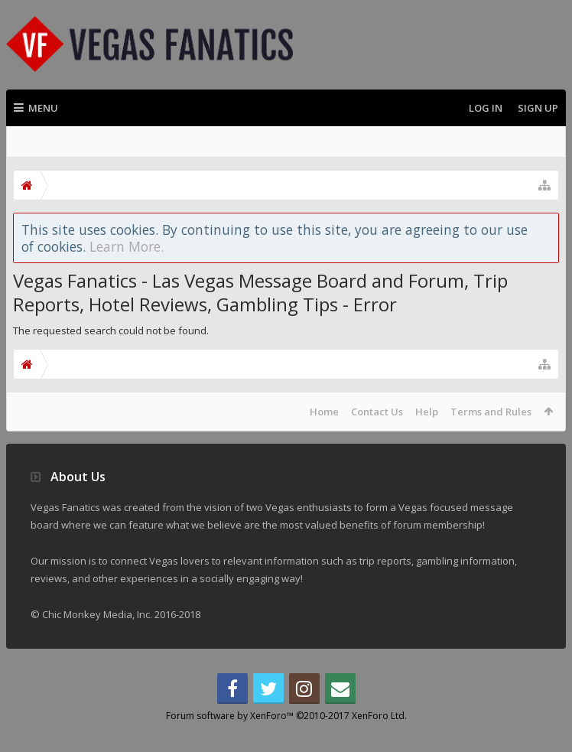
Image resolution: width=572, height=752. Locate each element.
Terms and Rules (490, 411)
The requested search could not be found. (111, 330)
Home (324, 411)
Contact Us (377, 411)
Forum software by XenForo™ (286, 740)
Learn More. (126, 246)
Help (426, 411)
